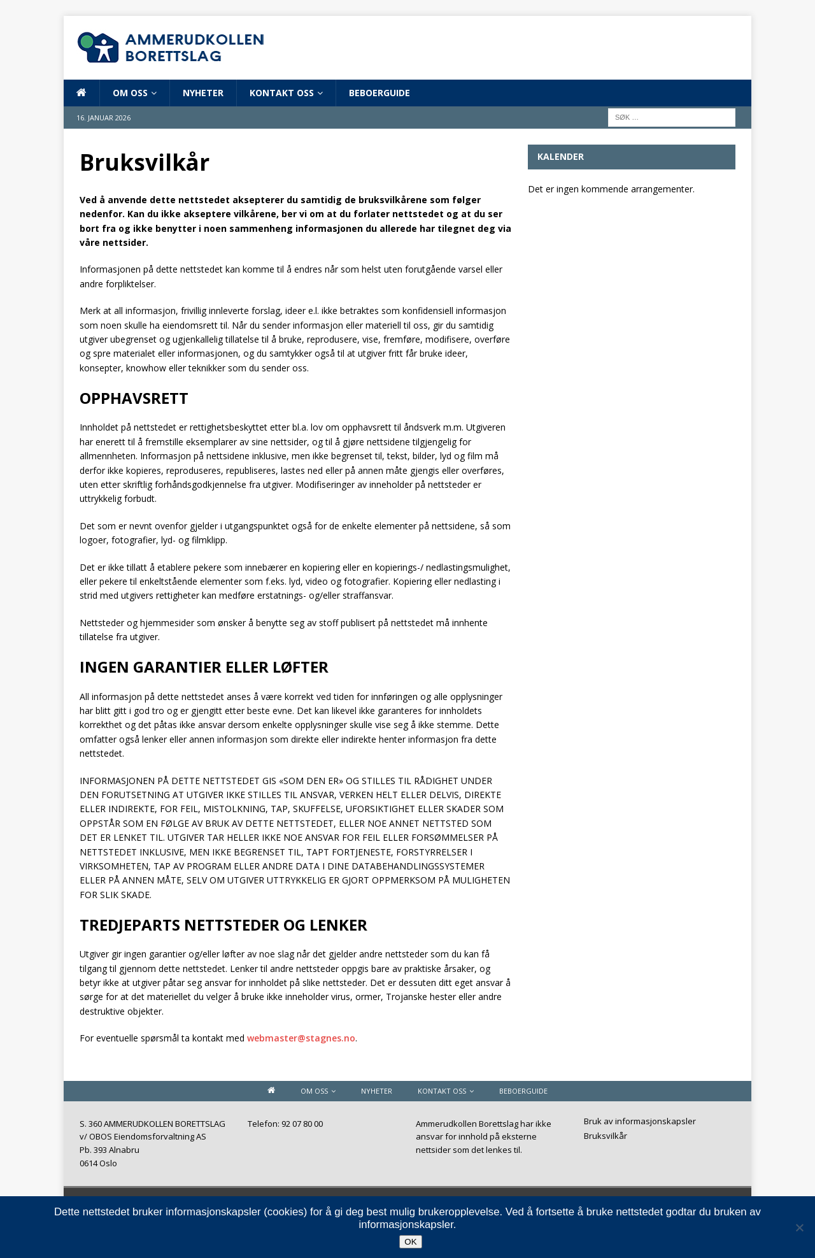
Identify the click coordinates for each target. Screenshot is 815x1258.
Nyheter (203, 93)
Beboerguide (379, 93)
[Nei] (799, 1227)
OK (410, 1242)
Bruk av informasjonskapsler (640, 1122)
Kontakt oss (282, 93)
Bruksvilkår (605, 1135)
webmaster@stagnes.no (301, 1038)
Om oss (130, 93)
